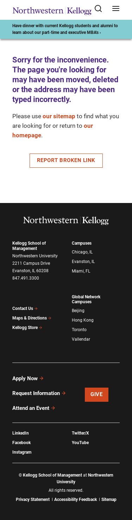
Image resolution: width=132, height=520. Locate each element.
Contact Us (25, 308)
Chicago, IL (82, 252)
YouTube (80, 442)
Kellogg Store (27, 327)
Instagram (21, 452)
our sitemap (59, 116)
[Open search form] (100, 9)
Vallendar (81, 339)
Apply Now (28, 378)
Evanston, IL (83, 261)
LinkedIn (20, 433)
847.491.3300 (25, 278)
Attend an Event (34, 408)
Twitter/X (80, 433)
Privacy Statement (33, 499)
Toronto (79, 329)
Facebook (21, 442)
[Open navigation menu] (115, 9)
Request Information (39, 393)
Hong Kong (83, 320)
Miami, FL (81, 271)
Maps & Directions (32, 318)
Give (96, 394)
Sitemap (109, 499)
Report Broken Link (66, 160)
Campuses (82, 243)
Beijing (78, 310)
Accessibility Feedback (75, 499)
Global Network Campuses (86, 299)
